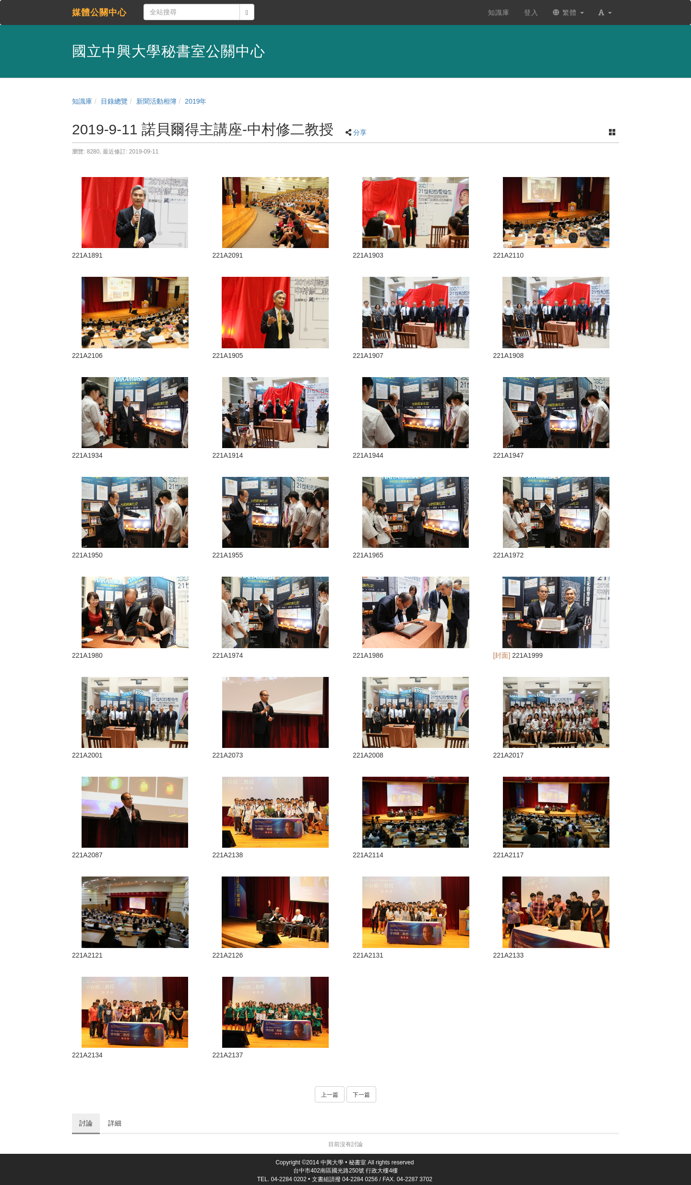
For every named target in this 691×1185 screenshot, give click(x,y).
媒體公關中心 (99, 12)
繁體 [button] (568, 12)
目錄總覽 (114, 101)
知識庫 (82, 101)
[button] (605, 12)
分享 (360, 132)
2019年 (195, 101)
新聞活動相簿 (156, 101)
